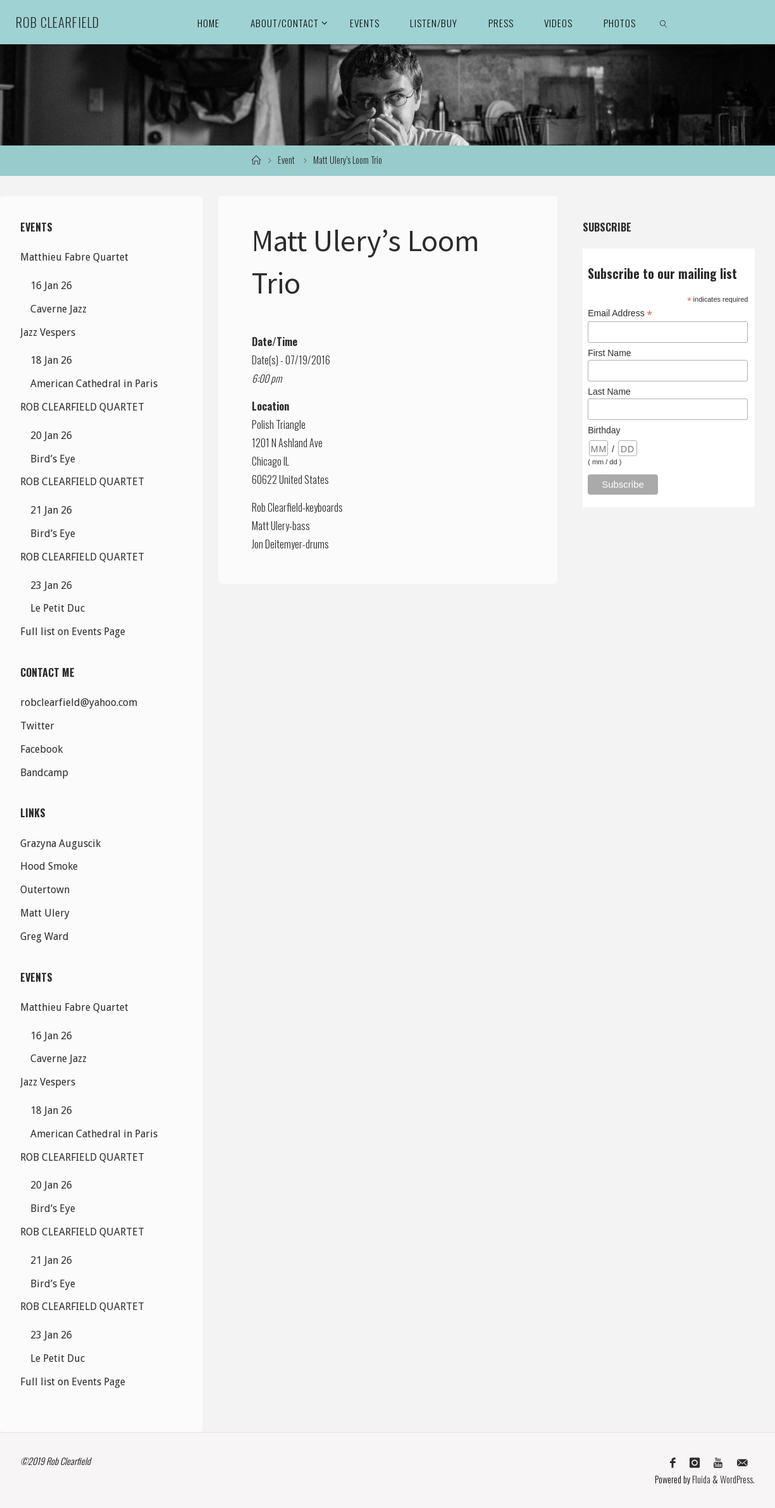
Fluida (700, 1479)
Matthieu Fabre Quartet (74, 257)
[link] (663, 22)
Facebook (41, 749)
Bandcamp (44, 773)
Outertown (45, 890)
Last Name (609, 391)
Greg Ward (44, 936)
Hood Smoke (49, 866)
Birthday (604, 430)
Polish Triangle (279, 424)
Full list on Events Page (72, 632)
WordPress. (737, 1479)
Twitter (37, 726)
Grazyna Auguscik (60, 843)
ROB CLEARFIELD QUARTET (82, 407)
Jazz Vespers (47, 332)
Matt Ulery (270, 525)
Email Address (620, 313)
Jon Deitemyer (277, 544)
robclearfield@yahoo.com (78, 702)
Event (286, 159)
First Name (609, 353)
